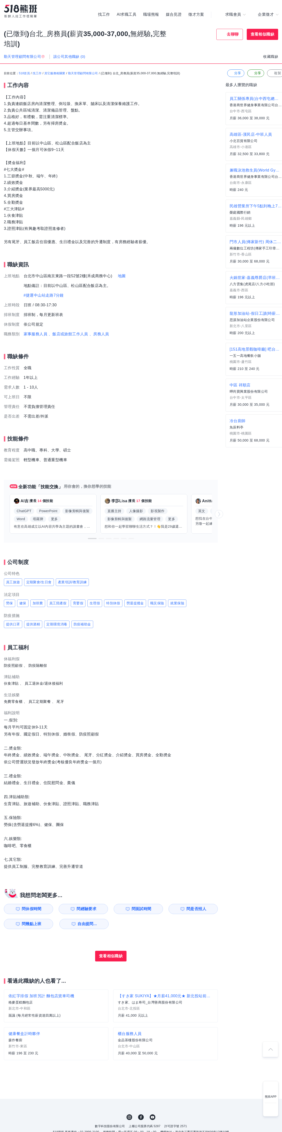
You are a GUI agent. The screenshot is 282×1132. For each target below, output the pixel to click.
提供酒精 (33, 624)
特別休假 (113, 603)
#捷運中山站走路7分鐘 (44, 295)
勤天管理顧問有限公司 (83, 73)
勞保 (9, 603)
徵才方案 (196, 14)
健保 (22, 603)
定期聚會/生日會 (39, 582)
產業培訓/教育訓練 (72, 582)
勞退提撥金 (135, 603)
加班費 (38, 603)
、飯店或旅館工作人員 (68, 334)
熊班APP (270, 1096)
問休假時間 (32, 909)
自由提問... (87, 924)
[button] (92, 538)
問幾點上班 (32, 924)
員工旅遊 (13, 582)
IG (129, 1117)
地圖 (122, 276)
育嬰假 (78, 603)
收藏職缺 (270, 56)
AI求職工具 (126, 14)
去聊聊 (233, 34)
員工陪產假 (58, 603)
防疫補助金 (82, 624)
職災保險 (157, 603)
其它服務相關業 (54, 73)
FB (141, 1117)
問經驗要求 (86, 909)
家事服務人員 (35, 334)
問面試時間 (141, 909)
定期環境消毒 (56, 624)
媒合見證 (174, 14)
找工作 (104, 14)
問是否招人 (196, 909)
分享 (235, 73)
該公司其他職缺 (69, 56)
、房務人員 (99, 334)
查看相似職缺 (262, 34)
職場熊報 (151, 14)
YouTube (152, 1117)
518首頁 (24, 73)
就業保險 (177, 603)
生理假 (95, 603)
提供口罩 (13, 624)
